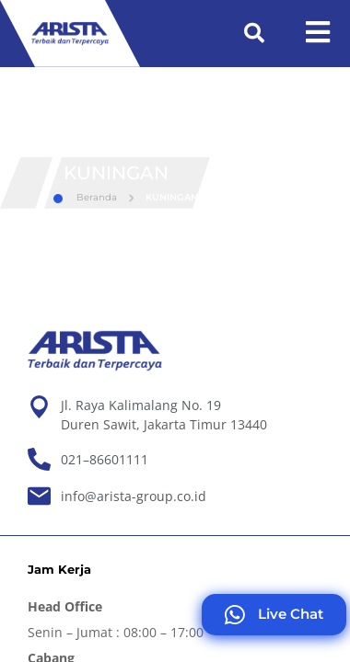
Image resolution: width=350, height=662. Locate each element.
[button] (254, 33)
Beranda (85, 197)
